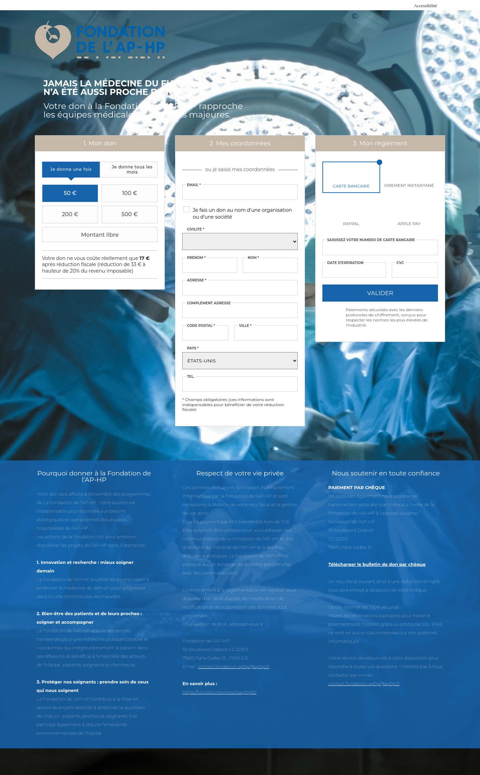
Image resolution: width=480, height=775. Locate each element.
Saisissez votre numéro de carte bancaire (371, 240)
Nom (253, 258)
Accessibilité (425, 5)
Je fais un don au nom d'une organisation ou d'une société (242, 213)
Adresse (196, 280)
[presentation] (70, 169)
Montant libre (81, 234)
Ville (245, 326)
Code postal (201, 326)
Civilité (195, 229)
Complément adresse (209, 303)
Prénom (196, 258)
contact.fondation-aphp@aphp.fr (233, 666)
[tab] (71, 170)
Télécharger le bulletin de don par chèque (377, 564)
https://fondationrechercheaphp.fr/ (220, 692)
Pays (193, 348)
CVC (400, 263)
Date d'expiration (345, 263)
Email (194, 185)
